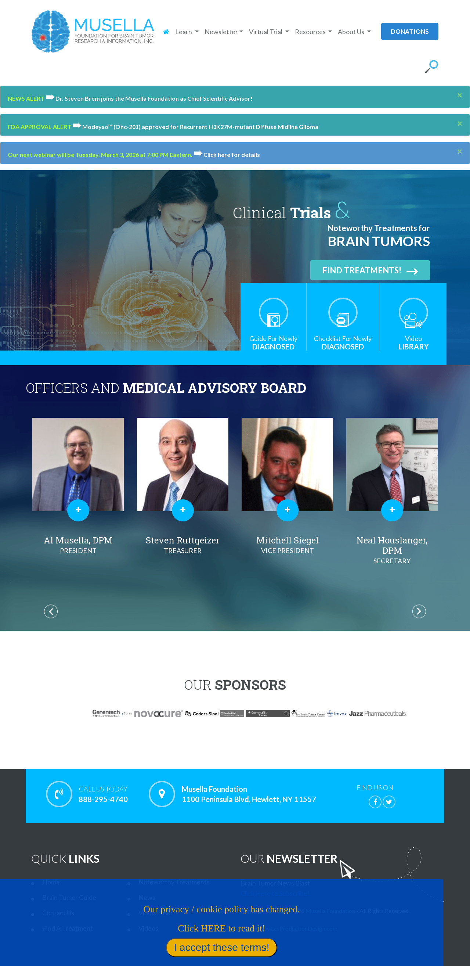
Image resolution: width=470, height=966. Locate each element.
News (146, 897)
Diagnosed (273, 342)
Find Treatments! (370, 270)
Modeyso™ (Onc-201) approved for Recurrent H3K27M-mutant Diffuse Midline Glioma (195, 126)
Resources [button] (311, 32)
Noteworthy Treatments (174, 882)
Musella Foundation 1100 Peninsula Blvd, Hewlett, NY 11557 (249, 794)
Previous (51, 611)
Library (413, 342)
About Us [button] (351, 32)
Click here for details (227, 154)
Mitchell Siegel (287, 545)
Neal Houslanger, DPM (392, 550)
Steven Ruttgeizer (183, 545)
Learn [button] (184, 32)
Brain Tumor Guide (69, 897)
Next (419, 611)
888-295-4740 (103, 794)
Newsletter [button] (221, 32)
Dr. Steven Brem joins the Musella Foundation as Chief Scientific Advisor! (149, 98)
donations (410, 31)
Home (51, 882)
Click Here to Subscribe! (275, 893)
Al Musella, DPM (78, 545)
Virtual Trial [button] (266, 32)
